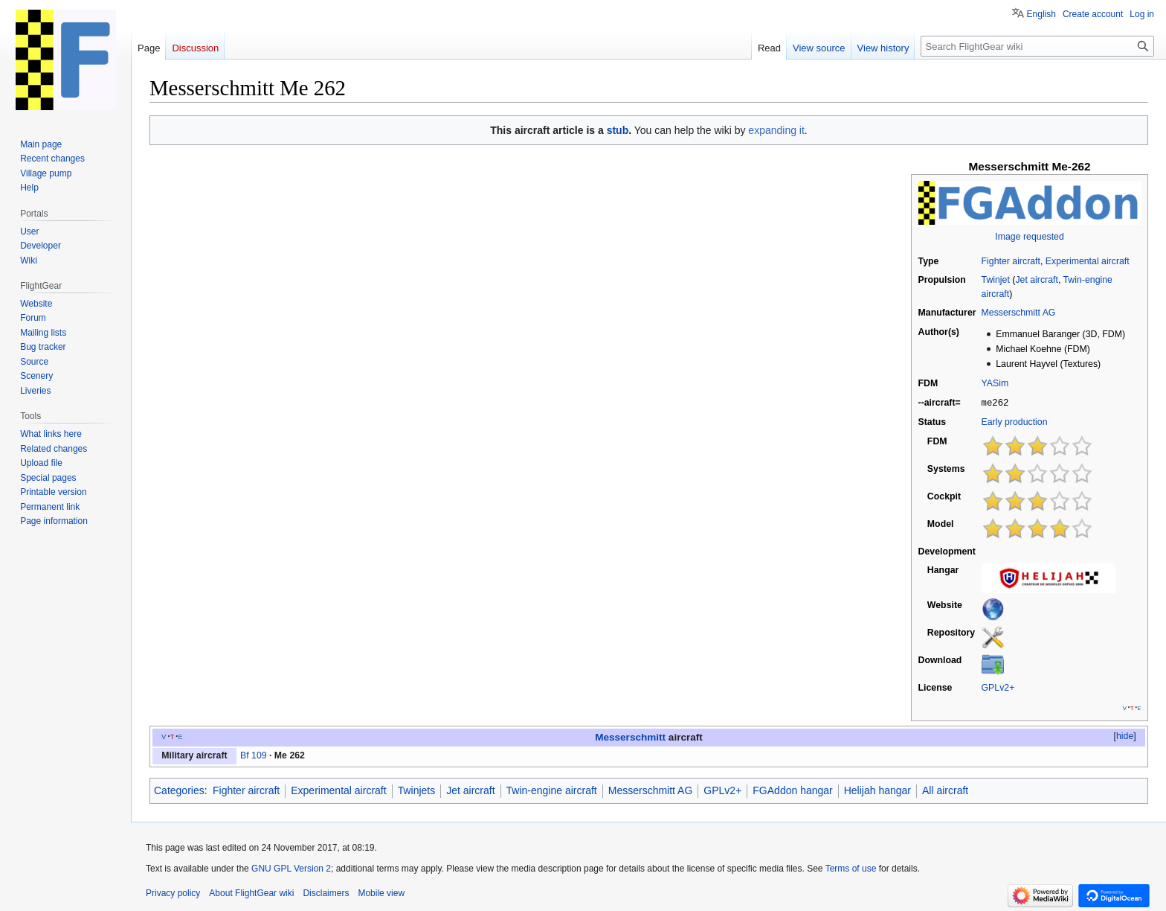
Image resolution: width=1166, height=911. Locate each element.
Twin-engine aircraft (551, 790)
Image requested (1029, 236)
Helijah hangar (877, 790)
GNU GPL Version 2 (291, 868)
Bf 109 (253, 754)
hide (1124, 735)
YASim (995, 383)
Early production (1015, 421)
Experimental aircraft (1088, 261)
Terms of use (851, 868)
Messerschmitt (630, 736)
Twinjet (996, 280)
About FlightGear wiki (251, 892)
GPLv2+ (998, 687)
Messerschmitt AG (1019, 312)
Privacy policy (173, 892)
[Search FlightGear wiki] (1037, 46)
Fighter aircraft (1011, 261)
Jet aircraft (1036, 280)
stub (618, 130)
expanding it (776, 130)
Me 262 (289, 754)
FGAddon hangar (792, 790)
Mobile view (381, 892)
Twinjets (417, 790)
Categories (179, 790)
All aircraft (945, 790)
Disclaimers (326, 892)
